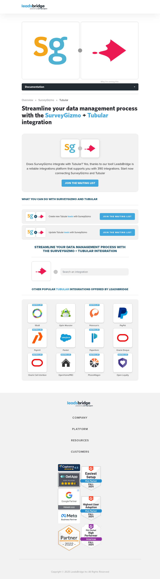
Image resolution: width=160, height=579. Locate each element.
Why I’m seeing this (110, 82)
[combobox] (94, 271)
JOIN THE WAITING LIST (80, 183)
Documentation (34, 87)
